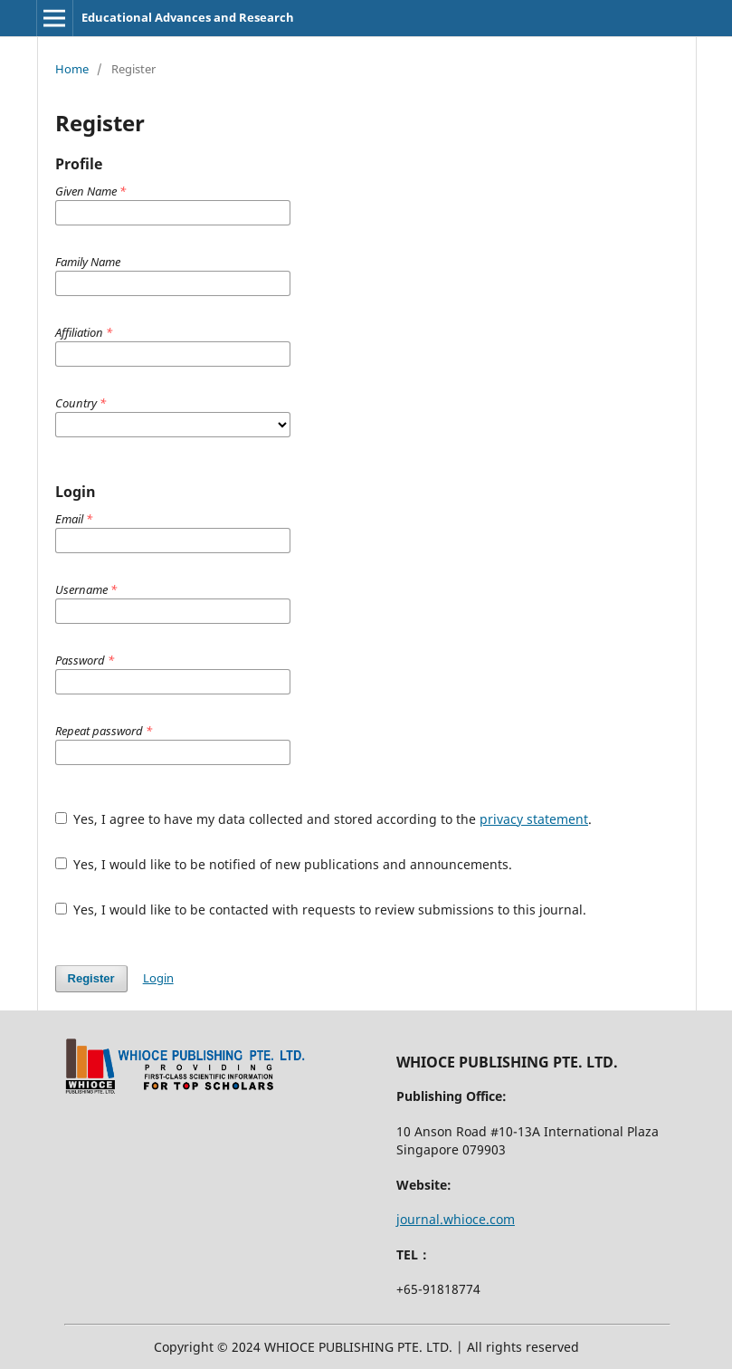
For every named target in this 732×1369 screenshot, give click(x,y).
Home (72, 69)
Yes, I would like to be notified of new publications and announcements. (284, 864)
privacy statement (534, 819)
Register (91, 978)
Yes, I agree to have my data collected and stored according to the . (324, 819)
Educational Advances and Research (187, 17)
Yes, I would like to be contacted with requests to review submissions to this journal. (321, 909)
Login (158, 978)
